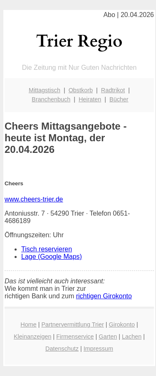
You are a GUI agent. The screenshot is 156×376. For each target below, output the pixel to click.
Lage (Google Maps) (51, 256)
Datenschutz (62, 348)
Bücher (119, 99)
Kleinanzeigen (32, 336)
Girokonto (122, 324)
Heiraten (90, 99)
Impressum (98, 348)
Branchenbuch (51, 99)
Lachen (131, 336)
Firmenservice (75, 336)
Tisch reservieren (46, 249)
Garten (108, 336)
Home (28, 324)
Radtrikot (113, 90)
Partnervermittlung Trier (72, 324)
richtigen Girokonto (104, 296)
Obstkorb (81, 90)
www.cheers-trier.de (34, 199)
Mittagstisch (44, 90)
